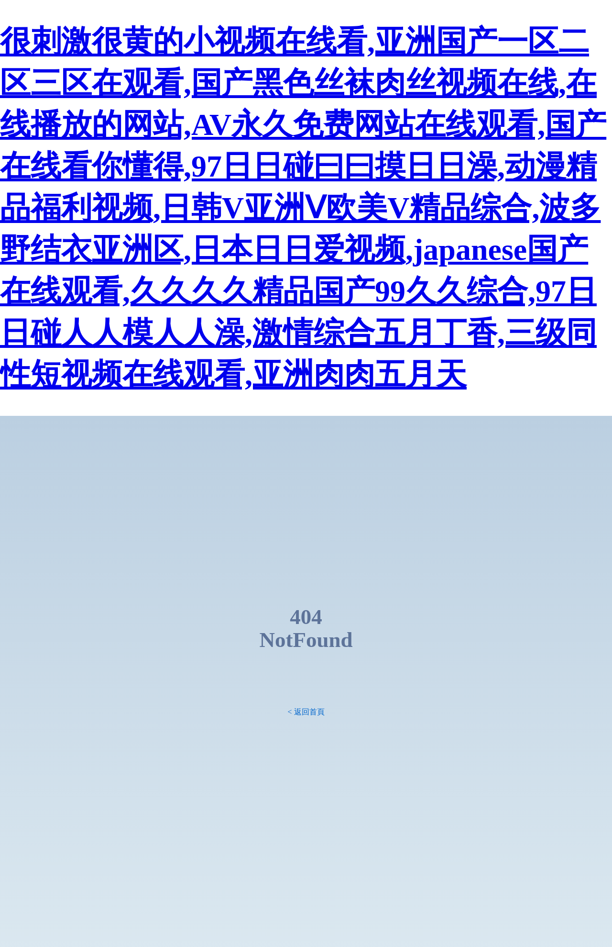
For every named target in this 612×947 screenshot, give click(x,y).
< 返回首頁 (305, 712)
